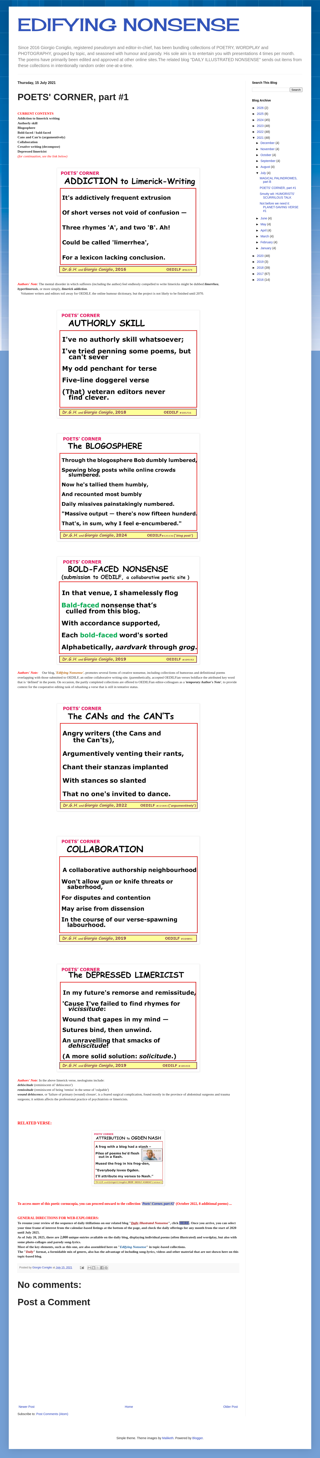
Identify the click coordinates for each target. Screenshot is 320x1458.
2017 (261, 274)
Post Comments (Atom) (52, 1414)
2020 (261, 256)
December (267, 143)
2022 (261, 131)
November (267, 149)
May (263, 224)
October (266, 155)
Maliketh (168, 1438)
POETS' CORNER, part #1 (278, 188)
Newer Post (26, 1406)
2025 (261, 114)
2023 (261, 126)
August (265, 167)
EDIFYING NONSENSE (129, 24)
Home (129, 1406)
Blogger (197, 1438)
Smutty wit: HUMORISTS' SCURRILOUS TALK (277, 195)
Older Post (230, 1406)
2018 (261, 267)
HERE (184, 1223)
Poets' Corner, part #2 (158, 1204)
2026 (261, 108)
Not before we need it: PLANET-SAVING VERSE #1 (279, 207)
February (267, 242)
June (264, 218)
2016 (261, 279)
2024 (261, 120)
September (268, 161)
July (263, 173)
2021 (261, 137)
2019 (261, 261)
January (266, 248)
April (263, 230)
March (265, 236)
